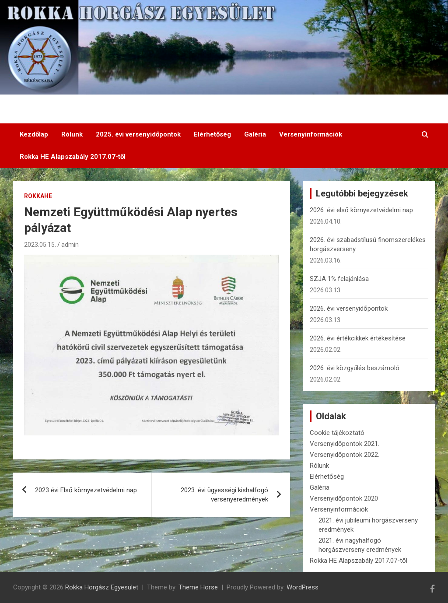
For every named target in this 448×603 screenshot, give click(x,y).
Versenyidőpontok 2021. (344, 444)
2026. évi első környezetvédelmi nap (361, 210)
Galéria (255, 134)
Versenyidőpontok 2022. (344, 455)
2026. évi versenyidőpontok (349, 308)
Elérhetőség (212, 134)
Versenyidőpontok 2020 (344, 498)
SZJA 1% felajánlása (339, 279)
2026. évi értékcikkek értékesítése (358, 338)
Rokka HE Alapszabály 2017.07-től (73, 157)
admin (70, 244)
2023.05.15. (40, 244)
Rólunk (72, 134)
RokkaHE (38, 196)
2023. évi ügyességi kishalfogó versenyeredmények (224, 494)
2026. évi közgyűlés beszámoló (354, 368)
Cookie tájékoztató (337, 433)
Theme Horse (198, 587)
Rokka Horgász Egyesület (101, 587)
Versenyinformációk (310, 134)
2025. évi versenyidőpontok (138, 134)
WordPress (302, 587)
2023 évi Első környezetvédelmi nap (86, 490)
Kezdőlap (34, 134)
